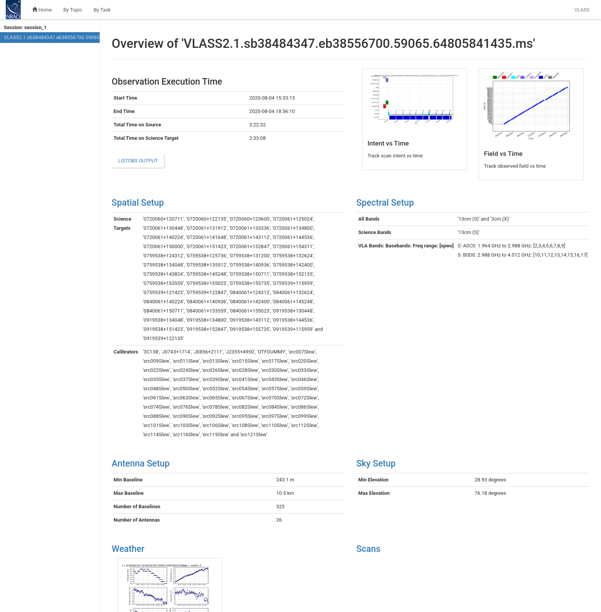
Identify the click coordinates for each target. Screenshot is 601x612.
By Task (102, 10)
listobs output (138, 161)
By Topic (72, 10)
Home (42, 10)
